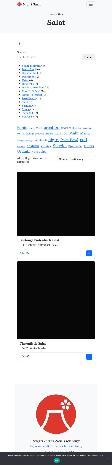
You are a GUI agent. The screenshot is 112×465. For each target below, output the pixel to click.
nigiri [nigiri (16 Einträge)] (53, 139)
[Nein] (108, 458)
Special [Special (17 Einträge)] (60, 146)
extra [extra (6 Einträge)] (20, 133)
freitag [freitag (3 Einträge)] (30, 133)
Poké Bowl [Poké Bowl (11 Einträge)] (69, 139)
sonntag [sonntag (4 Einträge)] (46, 146)
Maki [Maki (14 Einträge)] (73, 133)
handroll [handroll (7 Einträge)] (61, 133)
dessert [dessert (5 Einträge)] (66, 128)
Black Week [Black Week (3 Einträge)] (35, 128)
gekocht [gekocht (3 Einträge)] (39, 133)
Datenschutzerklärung (68, 446)
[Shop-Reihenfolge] (76, 159)
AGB (49, 446)
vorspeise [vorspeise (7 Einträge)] (39, 151)
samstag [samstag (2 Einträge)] (21, 146)
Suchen (21, 52)
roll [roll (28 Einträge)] (83, 139)
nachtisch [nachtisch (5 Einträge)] (40, 140)
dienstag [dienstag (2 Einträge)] (76, 128)
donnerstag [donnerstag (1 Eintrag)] (87, 128)
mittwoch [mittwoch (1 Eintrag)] (21, 140)
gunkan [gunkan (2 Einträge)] (49, 133)
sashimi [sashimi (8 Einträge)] (33, 146)
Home (51, 14)
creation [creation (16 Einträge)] (51, 127)
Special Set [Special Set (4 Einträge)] (75, 146)
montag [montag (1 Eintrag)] (29, 140)
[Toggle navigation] (90, 4)
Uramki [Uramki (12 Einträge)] (23, 151)
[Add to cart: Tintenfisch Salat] (89, 357)
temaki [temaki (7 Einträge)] (89, 146)
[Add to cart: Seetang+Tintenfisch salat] (89, 253)
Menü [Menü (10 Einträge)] (85, 133)
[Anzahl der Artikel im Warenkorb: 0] (20, 44)
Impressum (37, 446)
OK (56, 460)
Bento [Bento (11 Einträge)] (22, 127)
